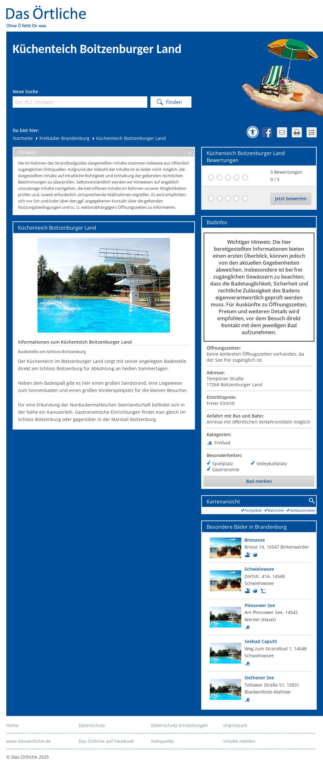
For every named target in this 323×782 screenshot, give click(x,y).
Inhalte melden (239, 741)
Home (12, 725)
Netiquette (162, 741)
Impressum (235, 725)
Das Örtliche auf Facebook (106, 741)
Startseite (23, 138)
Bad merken (259, 481)
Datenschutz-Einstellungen (179, 725)
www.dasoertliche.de (28, 741)
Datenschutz (92, 725)
